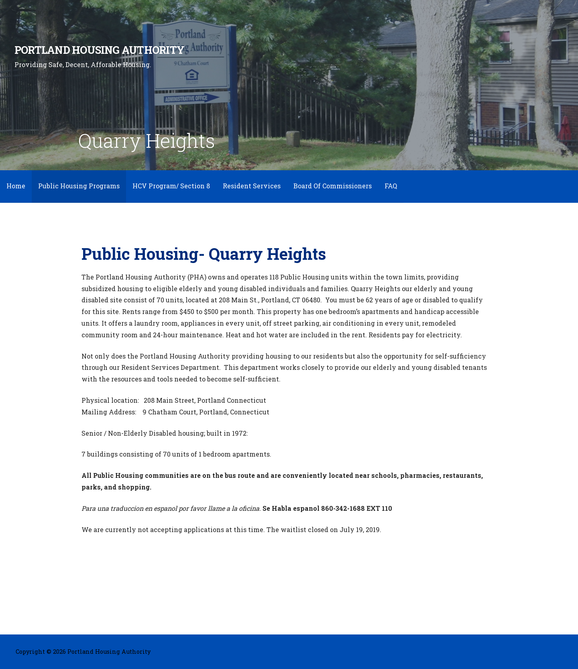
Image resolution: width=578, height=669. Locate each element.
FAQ (391, 186)
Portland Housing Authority (99, 50)
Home (15, 186)
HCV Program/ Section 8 (171, 186)
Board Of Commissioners (332, 186)
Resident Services (252, 186)
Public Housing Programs (79, 186)
